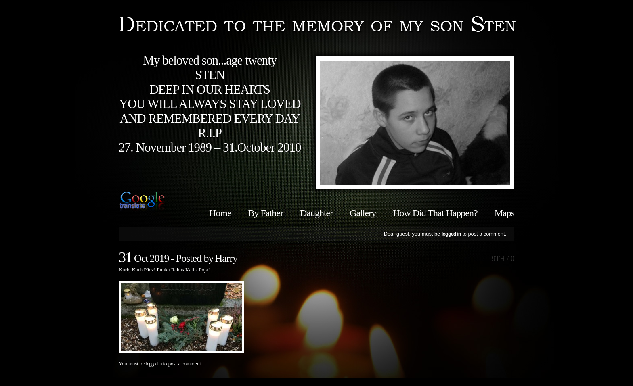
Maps (504, 213)
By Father (265, 213)
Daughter (316, 213)
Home (220, 213)
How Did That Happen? (435, 213)
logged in (451, 234)
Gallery (363, 213)
